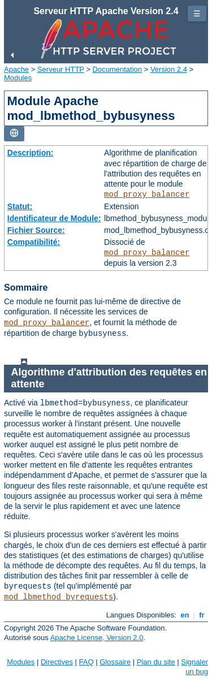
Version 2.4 (168, 69)
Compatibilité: (33, 242)
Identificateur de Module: (54, 218)
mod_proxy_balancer (146, 194)
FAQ (86, 662)
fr (202, 615)
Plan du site (156, 662)
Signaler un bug (194, 667)
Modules (18, 78)
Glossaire (115, 662)
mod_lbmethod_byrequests (58, 597)
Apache (16, 69)
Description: (30, 152)
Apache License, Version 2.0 (97, 637)
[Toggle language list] (14, 133)
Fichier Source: (36, 230)
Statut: (19, 206)
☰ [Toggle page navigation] (197, 13)
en (185, 615)
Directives (57, 662)
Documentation (117, 69)
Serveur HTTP (60, 69)
